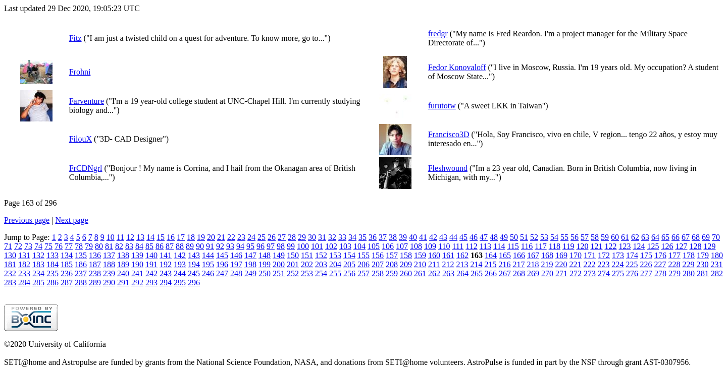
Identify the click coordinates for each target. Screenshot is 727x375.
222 (589, 264)
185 (67, 264)
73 (28, 246)
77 (69, 246)
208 (392, 264)
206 (363, 264)
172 (604, 255)
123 (624, 246)
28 (292, 237)
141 (166, 255)
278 (660, 273)
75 (48, 246)
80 (99, 246)
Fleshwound (448, 168)
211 (434, 264)
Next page (71, 220)
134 (67, 255)
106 (388, 246)
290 (109, 282)
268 (519, 273)
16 (171, 237)
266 (491, 273)
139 (137, 255)
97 (271, 246)
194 (194, 264)
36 (373, 237)
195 (208, 264)
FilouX (80, 139)
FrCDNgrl (85, 168)
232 (10, 273)
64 (655, 237)
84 (139, 246)
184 (52, 264)
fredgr (438, 33)
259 (392, 273)
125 (653, 246)
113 (485, 246)
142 (180, 255)
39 (403, 237)
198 (250, 264)
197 (236, 264)
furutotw (442, 105)
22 (231, 237)
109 (430, 246)
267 (505, 273)
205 (349, 264)
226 (646, 264)
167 (533, 255)
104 (359, 246)
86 (159, 246)
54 (554, 237)
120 (582, 246)
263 (448, 273)
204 (335, 264)
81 (109, 246)
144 (208, 255)
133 (52, 255)
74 (38, 246)
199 (264, 264)
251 (279, 273)
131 (24, 255)
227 (660, 264)
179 (703, 255)
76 (59, 246)
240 (123, 273)
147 (250, 255)
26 (272, 237)
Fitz (75, 38)
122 (610, 246)
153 (335, 255)
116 (527, 246)
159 (420, 255)
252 (293, 273)
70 (716, 237)
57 (585, 237)
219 (547, 264)
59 (605, 237)
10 (111, 237)
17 (181, 237)
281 (703, 273)
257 (363, 273)
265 (477, 273)
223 (603, 264)
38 (393, 237)
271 (561, 273)
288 (81, 282)
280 (689, 273)
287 (67, 282)
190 (137, 264)
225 (632, 264)
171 (590, 255)
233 (24, 273)
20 (211, 237)
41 (423, 237)
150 (293, 255)
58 (595, 237)
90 (200, 246)
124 (639, 246)
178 (689, 255)
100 (303, 246)
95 (250, 246)
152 (321, 255)
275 (618, 273)
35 (362, 237)
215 (490, 264)
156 (378, 255)
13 (140, 237)
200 (279, 264)
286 (52, 282)
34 (352, 237)
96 (260, 246)
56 (574, 237)
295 (180, 282)
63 (645, 237)
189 (123, 264)
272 (575, 273)
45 (463, 237)
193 (180, 264)
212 (448, 264)
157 (392, 255)
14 (150, 237)
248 (236, 273)
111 (457, 246)
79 (89, 246)
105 (374, 246)
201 (293, 264)
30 (312, 237)
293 (151, 282)
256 (349, 273)
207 (378, 264)
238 (95, 273)
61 (625, 237)
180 (717, 255)
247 (222, 273)
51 (524, 237)
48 (494, 237)
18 (191, 237)
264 (462, 273)
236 (67, 273)
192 (166, 264)
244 (180, 273)
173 (618, 255)
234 (38, 273)
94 (240, 246)
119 (568, 246)
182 (24, 264)
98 (281, 246)
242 (151, 273)
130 (10, 255)
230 (702, 264)
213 (462, 264)
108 (416, 246)
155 (363, 255)
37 (383, 237)
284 (24, 282)
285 (38, 282)
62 (635, 237)
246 (208, 273)
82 (119, 246)
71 (8, 246)
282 (717, 273)
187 (95, 264)
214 (476, 264)
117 (540, 246)
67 (686, 237)
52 (534, 237)
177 (674, 255)
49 (504, 237)
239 (109, 273)
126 (667, 246)
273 (590, 273)
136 (95, 255)
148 (264, 255)
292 (137, 282)
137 (109, 255)
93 (230, 246)
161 (448, 255)
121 (596, 246)
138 (123, 255)
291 (123, 282)
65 (665, 237)
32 (332, 237)
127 (681, 246)
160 (434, 255)
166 (519, 255)
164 (491, 255)
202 (307, 264)
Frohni (80, 72)
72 (18, 246)
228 (674, 264)
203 (321, 264)
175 (646, 255)
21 (221, 237)
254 (321, 273)
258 (378, 273)
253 (307, 273)
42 (433, 237)
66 (675, 237)
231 (716, 264)
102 (331, 246)
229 (688, 264)
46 (474, 237)
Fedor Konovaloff (457, 67)
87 (170, 246)
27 (282, 237)
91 (210, 246)
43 (443, 237)
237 (81, 273)
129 (709, 246)
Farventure (86, 101)
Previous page (26, 220)
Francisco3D (449, 134)
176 (660, 255)
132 (38, 255)
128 (695, 246)
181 (10, 264)
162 (462, 255)
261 (420, 273)
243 (166, 273)
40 (413, 237)
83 (129, 246)
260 (406, 273)
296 (194, 282)
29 (302, 237)
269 (533, 273)
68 (696, 237)
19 (201, 237)
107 (402, 246)
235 (52, 273)
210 (420, 264)
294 (166, 282)
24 (251, 237)
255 (335, 273)
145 (222, 255)
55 (564, 237)
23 (241, 237)
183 (38, 264)
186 (81, 264)
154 (349, 255)
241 (137, 273)
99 (291, 246)
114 (499, 246)
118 (554, 246)
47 (484, 237)
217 (518, 264)
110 (444, 246)
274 (604, 273)
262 (434, 273)
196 (222, 264)
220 (561, 264)
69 (706, 237)
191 (151, 264)
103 (345, 246)
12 (130, 237)
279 (674, 273)
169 (561, 255)
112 (471, 246)
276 (632, 273)
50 (514, 237)
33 (342, 237)
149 (279, 255)
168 (547, 255)
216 (504, 264)
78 (79, 246)
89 (190, 246)
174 (632, 255)
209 (406, 264)
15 (161, 237)
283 (10, 282)
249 (250, 273)
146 (236, 255)
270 (547, 273)
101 (317, 246)
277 (646, 273)
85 (149, 246)
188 (109, 264)
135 (81, 255)
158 (406, 255)
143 (194, 255)
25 (261, 237)
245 (194, 273)
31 (322, 237)
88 (180, 246)
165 (505, 255)
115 (512, 246)
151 (307, 255)
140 (151, 255)
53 (544, 237)
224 (617, 264)
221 (575, 264)
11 (120, 237)
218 (533, 264)
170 (575, 255)
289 (95, 282)
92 (220, 246)
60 (615, 237)
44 (453, 237)
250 (264, 273)
